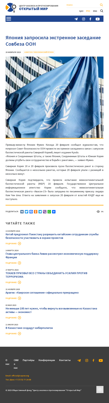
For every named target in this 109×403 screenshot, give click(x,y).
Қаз (81, 11)
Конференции (47, 360)
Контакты (65, 360)
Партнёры (28, 360)
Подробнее (11, 243)
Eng (95, 11)
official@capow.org (20, 375)
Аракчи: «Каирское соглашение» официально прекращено (42, 292)
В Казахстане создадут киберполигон (29, 328)
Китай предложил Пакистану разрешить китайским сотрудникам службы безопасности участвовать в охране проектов (52, 236)
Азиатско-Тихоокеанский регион (39, 52)
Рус (88, 11)
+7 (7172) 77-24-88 (23, 379)
